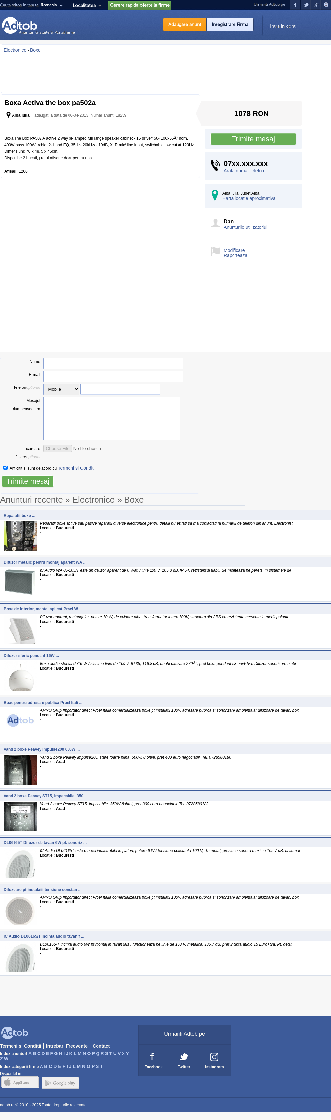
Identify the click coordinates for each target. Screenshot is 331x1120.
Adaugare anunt (184, 24)
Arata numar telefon (244, 170)
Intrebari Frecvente (67, 1053)
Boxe (35, 50)
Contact (101, 1053)
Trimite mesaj (253, 139)
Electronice (15, 50)
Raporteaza (235, 255)
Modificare (234, 250)
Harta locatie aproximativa (249, 198)
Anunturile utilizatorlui (245, 227)
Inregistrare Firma (230, 24)
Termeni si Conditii (76, 476)
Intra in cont (283, 26)
